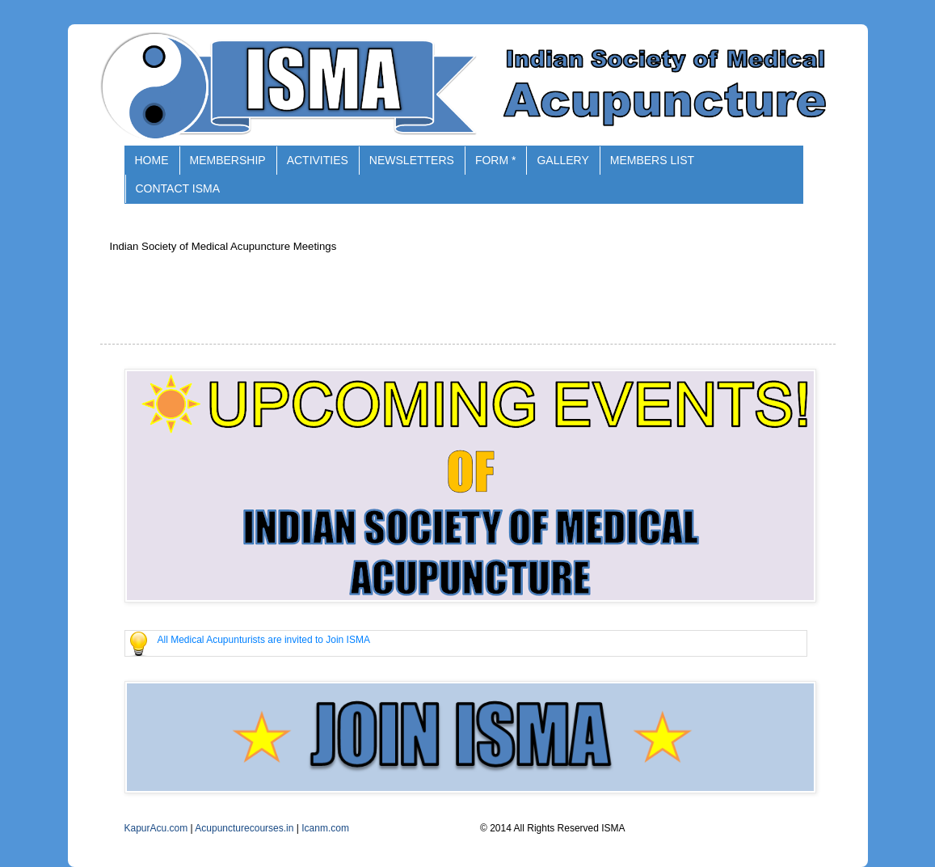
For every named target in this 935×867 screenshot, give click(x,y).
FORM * (495, 160)
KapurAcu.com (156, 828)
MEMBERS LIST (652, 160)
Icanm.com (325, 828)
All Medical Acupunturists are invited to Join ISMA (264, 639)
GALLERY (562, 160)
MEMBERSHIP (228, 160)
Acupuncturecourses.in (244, 828)
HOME (152, 160)
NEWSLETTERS (411, 160)
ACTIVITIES (317, 160)
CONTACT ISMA (178, 188)
